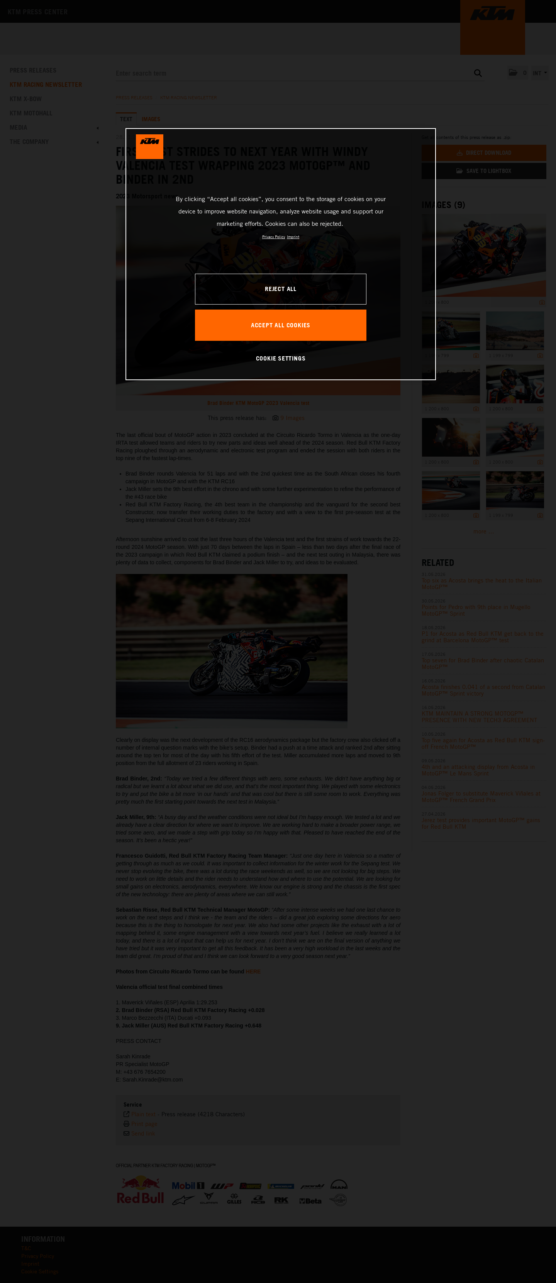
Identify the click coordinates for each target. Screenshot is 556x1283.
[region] (280, 254)
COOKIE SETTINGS (281, 358)
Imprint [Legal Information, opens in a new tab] (293, 236)
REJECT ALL (281, 289)
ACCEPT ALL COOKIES (280, 325)
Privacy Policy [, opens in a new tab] (273, 236)
